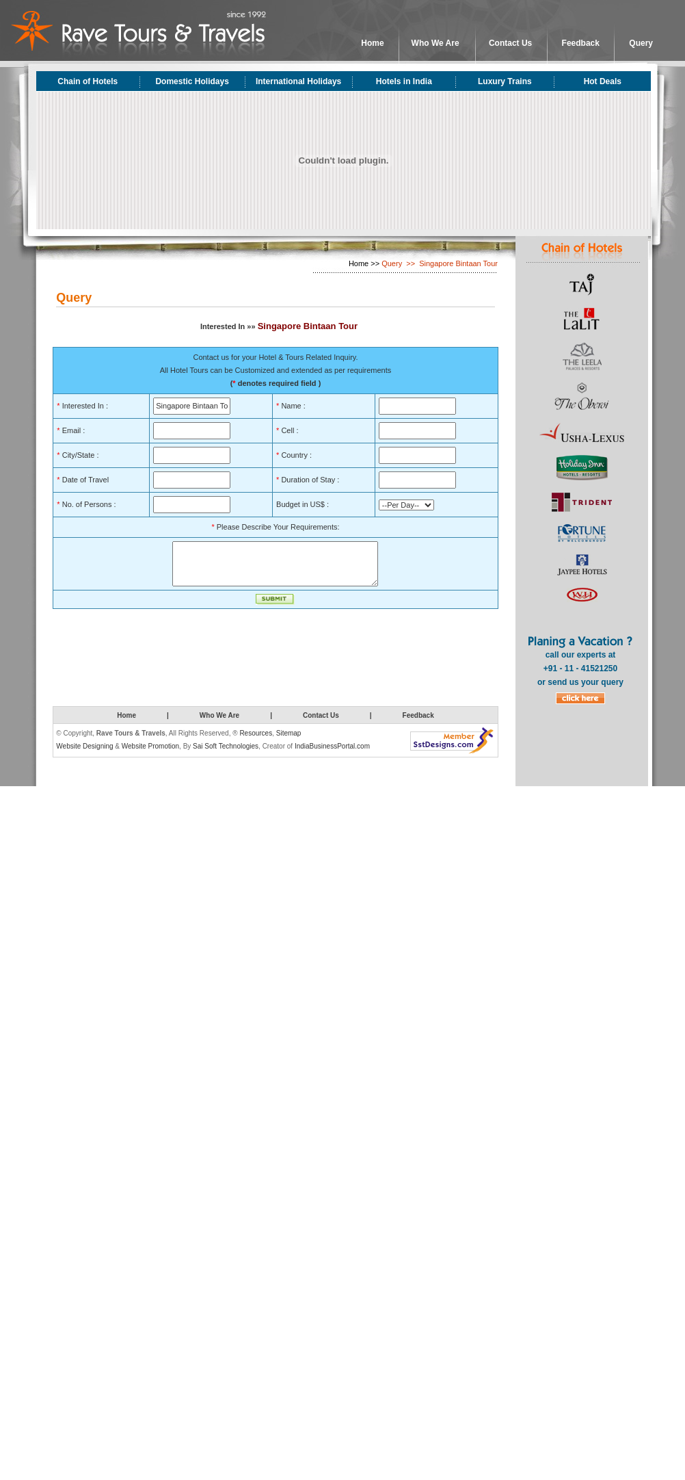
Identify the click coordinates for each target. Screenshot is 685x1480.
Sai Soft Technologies (225, 754)
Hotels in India (404, 81)
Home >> (364, 263)
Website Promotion (150, 754)
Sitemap (288, 741)
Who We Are (435, 43)
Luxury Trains (505, 81)
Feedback (581, 43)
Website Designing (84, 754)
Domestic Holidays (191, 81)
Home (372, 43)
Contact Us (510, 43)
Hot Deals (602, 81)
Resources (255, 741)
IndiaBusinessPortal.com (332, 754)
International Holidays (298, 81)
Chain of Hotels (87, 81)
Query (641, 43)
